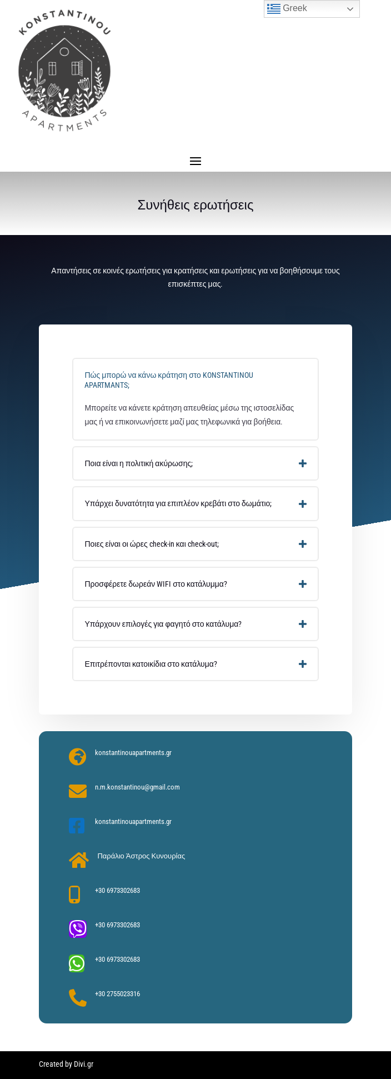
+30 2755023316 (117, 994)
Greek (287, 9)
